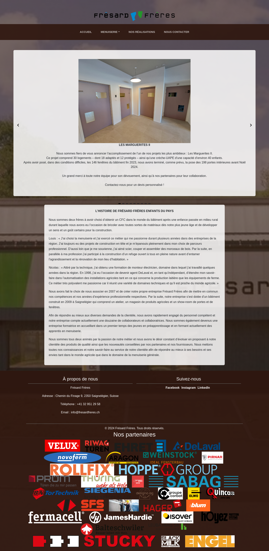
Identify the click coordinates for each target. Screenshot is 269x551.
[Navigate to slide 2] (123, 203)
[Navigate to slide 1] (119, 203)
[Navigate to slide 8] (146, 203)
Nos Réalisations (142, 31)
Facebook (173, 387)
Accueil (86, 31)
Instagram (188, 387)
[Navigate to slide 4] (131, 203)
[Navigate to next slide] (251, 125)
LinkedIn (204, 387)
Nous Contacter (176, 31)
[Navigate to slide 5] (134, 203)
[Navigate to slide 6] (138, 203)
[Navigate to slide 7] (142, 203)
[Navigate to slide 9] (149, 203)
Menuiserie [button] (109, 31)
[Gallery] (134, 125)
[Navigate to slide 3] (127, 203)
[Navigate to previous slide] (18, 125)
